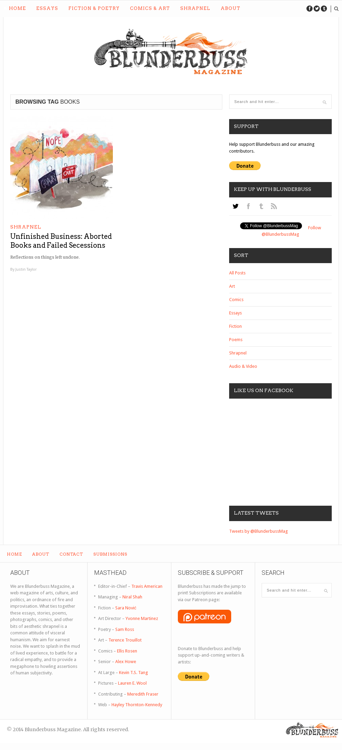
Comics (236, 299)
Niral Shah (132, 596)
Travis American (146, 586)
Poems (235, 339)
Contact (71, 554)
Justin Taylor (26, 269)
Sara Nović (125, 607)
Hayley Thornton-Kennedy (136, 704)
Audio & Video (243, 366)
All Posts (237, 272)
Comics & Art (150, 8)
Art (232, 286)
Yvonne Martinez (142, 618)
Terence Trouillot (125, 640)
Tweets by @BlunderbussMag (258, 531)
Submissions (110, 554)
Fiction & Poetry (94, 8)
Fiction (235, 326)
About (230, 8)
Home (17, 8)
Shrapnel (195, 8)
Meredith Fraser (142, 694)
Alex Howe (125, 661)
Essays (47, 8)
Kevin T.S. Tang (133, 672)
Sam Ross (124, 629)
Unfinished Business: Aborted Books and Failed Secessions (61, 240)
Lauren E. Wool (132, 683)
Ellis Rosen (127, 651)
